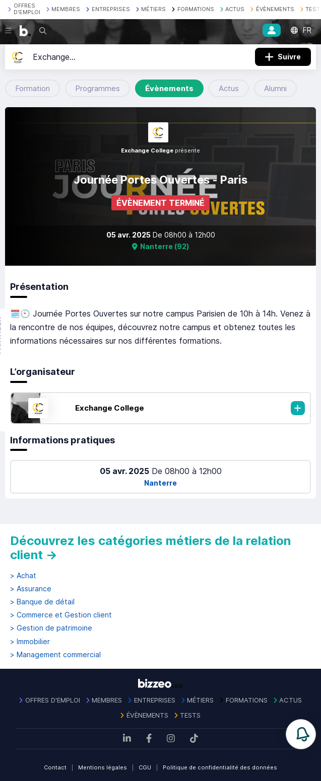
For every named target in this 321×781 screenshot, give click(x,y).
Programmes (97, 88)
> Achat (23, 576)
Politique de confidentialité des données (220, 767)
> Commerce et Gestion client (61, 615)
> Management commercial (55, 655)
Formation (32, 88)
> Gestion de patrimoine (51, 628)
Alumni (275, 88)
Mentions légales (102, 767)
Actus (229, 88)
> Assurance (30, 589)
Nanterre (160, 483)
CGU (145, 767)
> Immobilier (30, 642)
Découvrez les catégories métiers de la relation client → (150, 547)
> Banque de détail (42, 602)
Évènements (169, 88)
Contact (55, 767)
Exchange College (109, 408)
